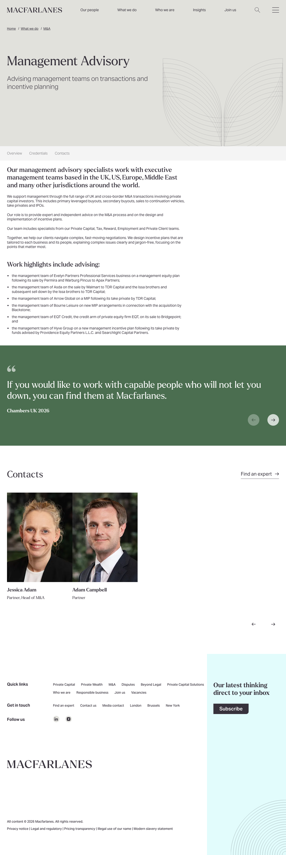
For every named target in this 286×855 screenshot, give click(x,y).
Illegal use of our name (115, 829)
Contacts (62, 153)
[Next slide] (273, 420)
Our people (89, 10)
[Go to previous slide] (253, 624)
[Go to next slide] (273, 624)
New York (173, 706)
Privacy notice (18, 829)
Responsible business (92, 693)
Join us (119, 693)
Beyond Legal (151, 685)
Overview (14, 153)
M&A (46, 29)
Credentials (38, 153)
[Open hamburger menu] (275, 12)
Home (11, 29)
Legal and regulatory (47, 829)
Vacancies (138, 693)
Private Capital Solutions (185, 685)
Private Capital (64, 685)
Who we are (164, 10)
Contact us (88, 706)
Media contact (113, 706)
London (135, 706)
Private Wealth (92, 685)
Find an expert (63, 706)
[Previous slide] (253, 420)
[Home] (34, 10)
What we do (29, 29)
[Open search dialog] (257, 12)
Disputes (128, 685)
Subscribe (231, 709)
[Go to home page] (49, 764)
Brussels (153, 706)
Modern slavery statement (153, 829)
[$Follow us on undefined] (56, 719)
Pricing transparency (80, 829)
